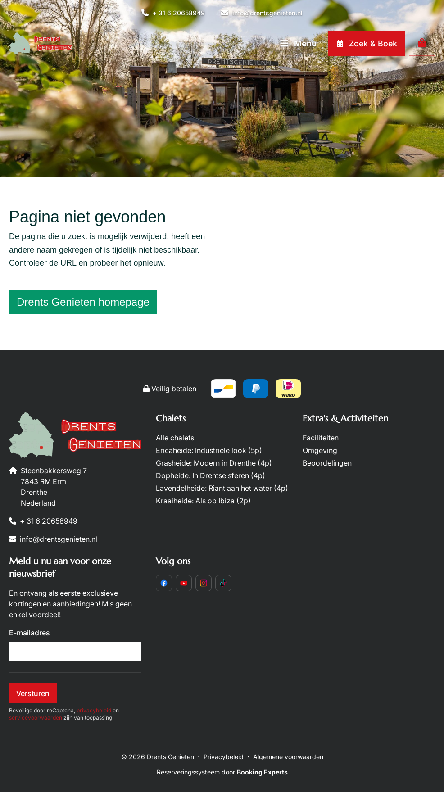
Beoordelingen (327, 462)
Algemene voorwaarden (288, 756)
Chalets (171, 418)
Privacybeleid (224, 756)
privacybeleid (94, 710)
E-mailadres (29, 632)
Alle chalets (175, 437)
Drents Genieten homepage (83, 302)
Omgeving (320, 450)
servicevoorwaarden (35, 717)
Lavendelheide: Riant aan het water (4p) (222, 488)
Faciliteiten (321, 437)
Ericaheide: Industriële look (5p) (209, 450)
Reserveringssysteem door (222, 772)
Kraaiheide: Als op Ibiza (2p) (203, 500)
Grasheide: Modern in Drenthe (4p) (214, 462)
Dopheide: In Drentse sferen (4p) (210, 475)
